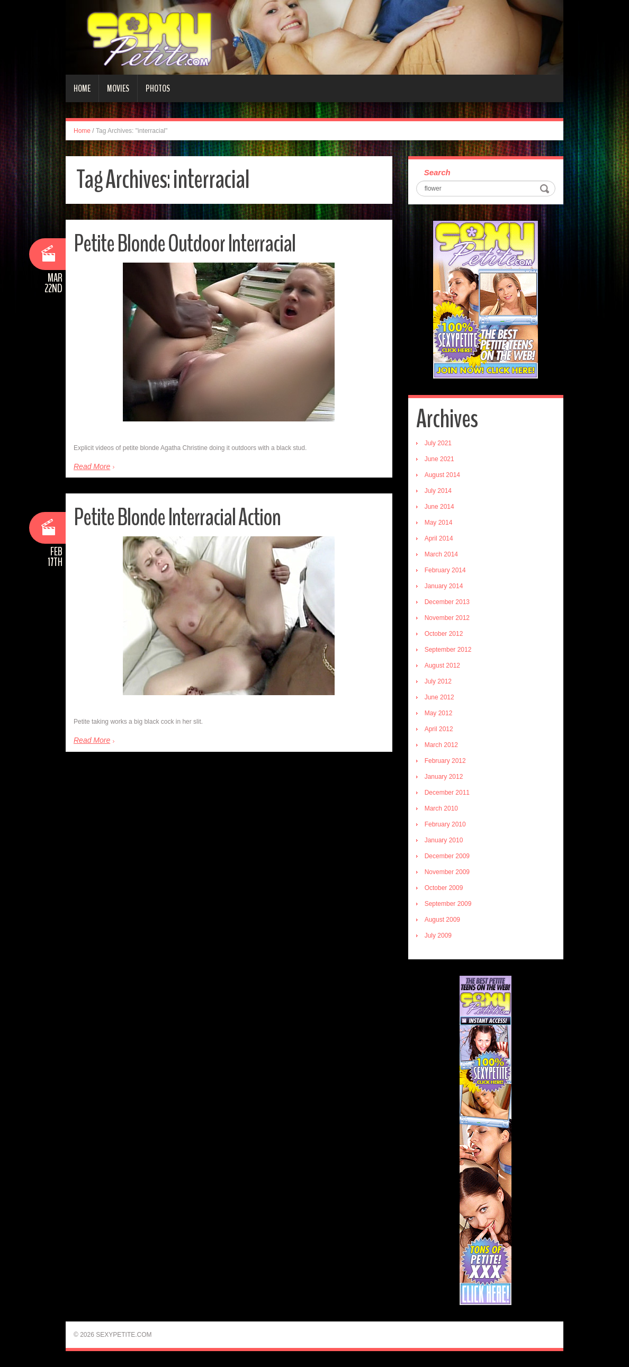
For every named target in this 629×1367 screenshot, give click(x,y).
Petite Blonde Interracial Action (177, 517)
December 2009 (447, 856)
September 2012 (448, 649)
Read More (92, 466)
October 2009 (444, 888)
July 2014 (438, 490)
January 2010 (444, 840)
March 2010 (441, 808)
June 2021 (439, 459)
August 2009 (442, 919)
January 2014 (444, 586)
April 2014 (439, 538)
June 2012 (439, 697)
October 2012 (444, 633)
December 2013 (447, 602)
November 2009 (447, 872)
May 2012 (439, 713)
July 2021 (438, 443)
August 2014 (442, 475)
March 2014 (441, 554)
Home (82, 88)
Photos (158, 88)
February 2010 (445, 824)
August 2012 (442, 665)
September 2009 (448, 903)
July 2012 (438, 681)
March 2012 (441, 745)
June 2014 (439, 506)
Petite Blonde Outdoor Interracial (184, 244)
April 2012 (439, 729)
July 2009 (438, 935)
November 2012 (447, 618)
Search (437, 172)
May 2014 (439, 522)
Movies (118, 88)
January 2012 (444, 776)
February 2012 (445, 761)
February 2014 (445, 570)
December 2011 (447, 792)
